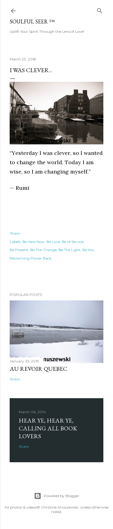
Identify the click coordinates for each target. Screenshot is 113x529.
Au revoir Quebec (38, 369)
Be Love (53, 241)
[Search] (99, 9)
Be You (88, 250)
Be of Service (72, 241)
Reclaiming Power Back (31, 258)
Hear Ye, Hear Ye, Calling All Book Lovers (48, 428)
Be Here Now (33, 241)
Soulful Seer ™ (32, 21)
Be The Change (43, 250)
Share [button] (15, 233)
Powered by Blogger (56, 496)
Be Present (19, 250)
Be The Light (69, 250)
